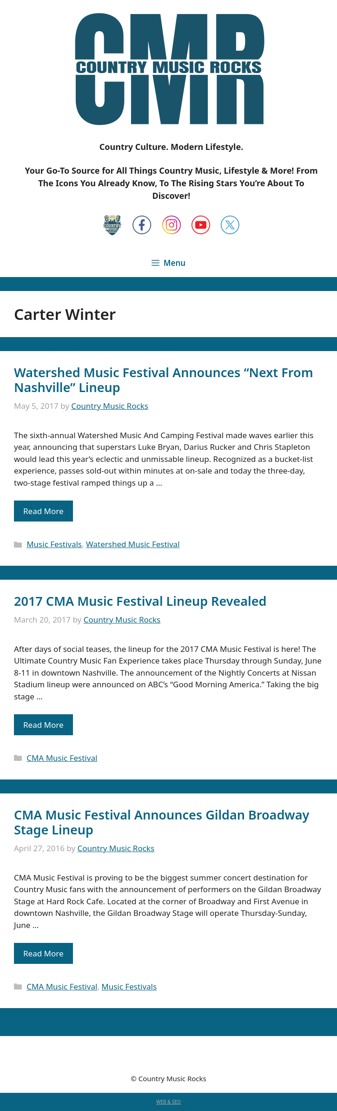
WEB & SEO (168, 1101)
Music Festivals (54, 544)
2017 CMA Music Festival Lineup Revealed (140, 601)
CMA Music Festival (61, 757)
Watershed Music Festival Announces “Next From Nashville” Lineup (163, 380)
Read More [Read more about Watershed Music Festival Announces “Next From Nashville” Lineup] (43, 511)
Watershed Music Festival (133, 544)
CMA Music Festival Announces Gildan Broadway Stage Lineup (161, 822)
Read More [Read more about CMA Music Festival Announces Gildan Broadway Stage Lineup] (43, 953)
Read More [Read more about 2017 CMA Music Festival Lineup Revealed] (43, 724)
